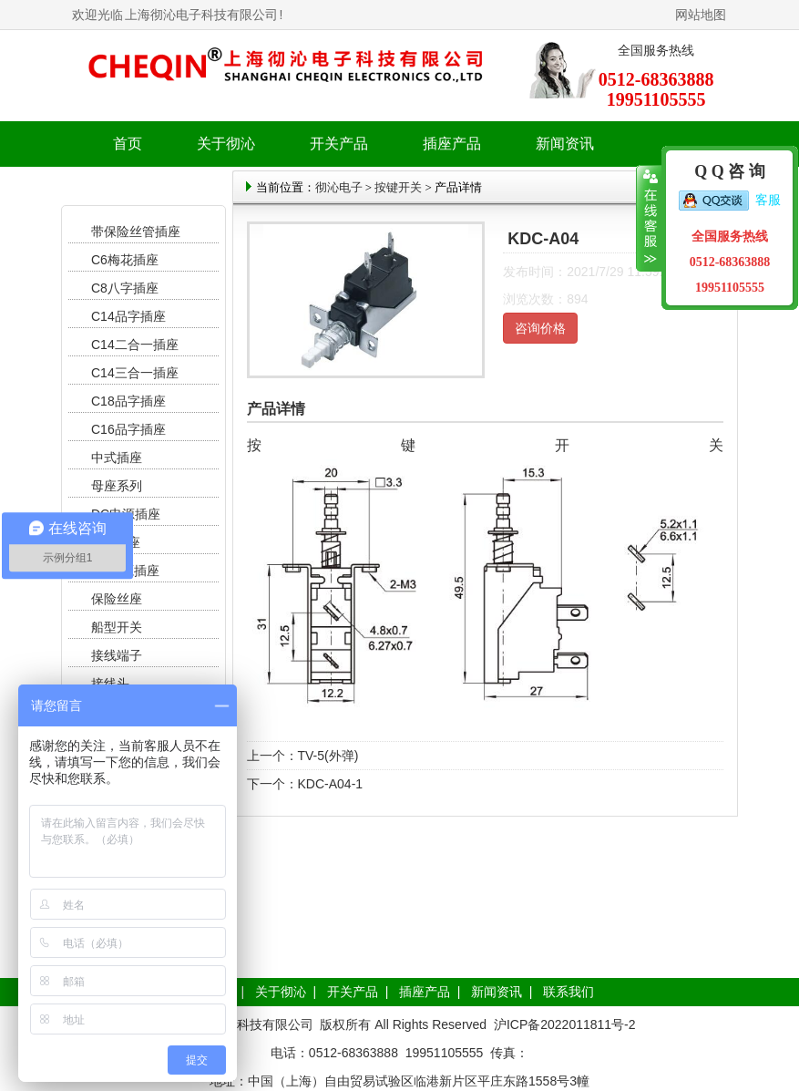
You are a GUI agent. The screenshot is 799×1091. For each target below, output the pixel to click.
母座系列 (116, 486)
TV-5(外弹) (328, 755)
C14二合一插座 (135, 344)
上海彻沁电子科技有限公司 (201, 14)
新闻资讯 (496, 991)
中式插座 (116, 457)
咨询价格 (540, 328)
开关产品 (352, 991)
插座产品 (424, 991)
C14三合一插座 (135, 372)
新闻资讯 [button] (565, 143)
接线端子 (116, 655)
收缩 (649, 218)
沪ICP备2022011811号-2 (565, 1024)
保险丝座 (116, 599)
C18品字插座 (128, 401)
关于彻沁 (226, 143)
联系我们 (568, 991)
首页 (127, 143)
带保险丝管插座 (137, 231)
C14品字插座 (128, 316)
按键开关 (398, 187)
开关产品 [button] (339, 143)
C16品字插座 (128, 429)
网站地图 (700, 14)
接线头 (110, 683)
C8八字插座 (125, 288)
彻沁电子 (339, 187)
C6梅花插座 (125, 259)
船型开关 (116, 627)
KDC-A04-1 (331, 784)
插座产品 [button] (452, 143)
